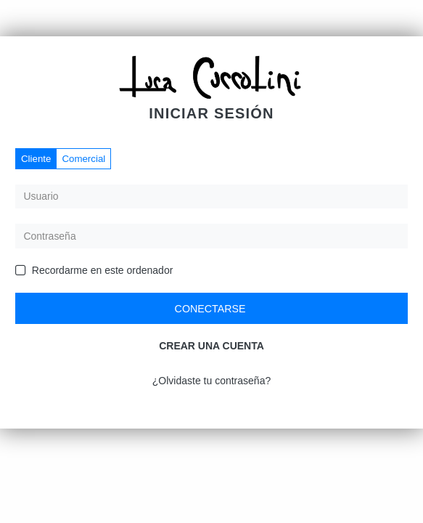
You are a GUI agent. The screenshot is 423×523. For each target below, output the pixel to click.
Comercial (83, 158)
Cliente (36, 158)
